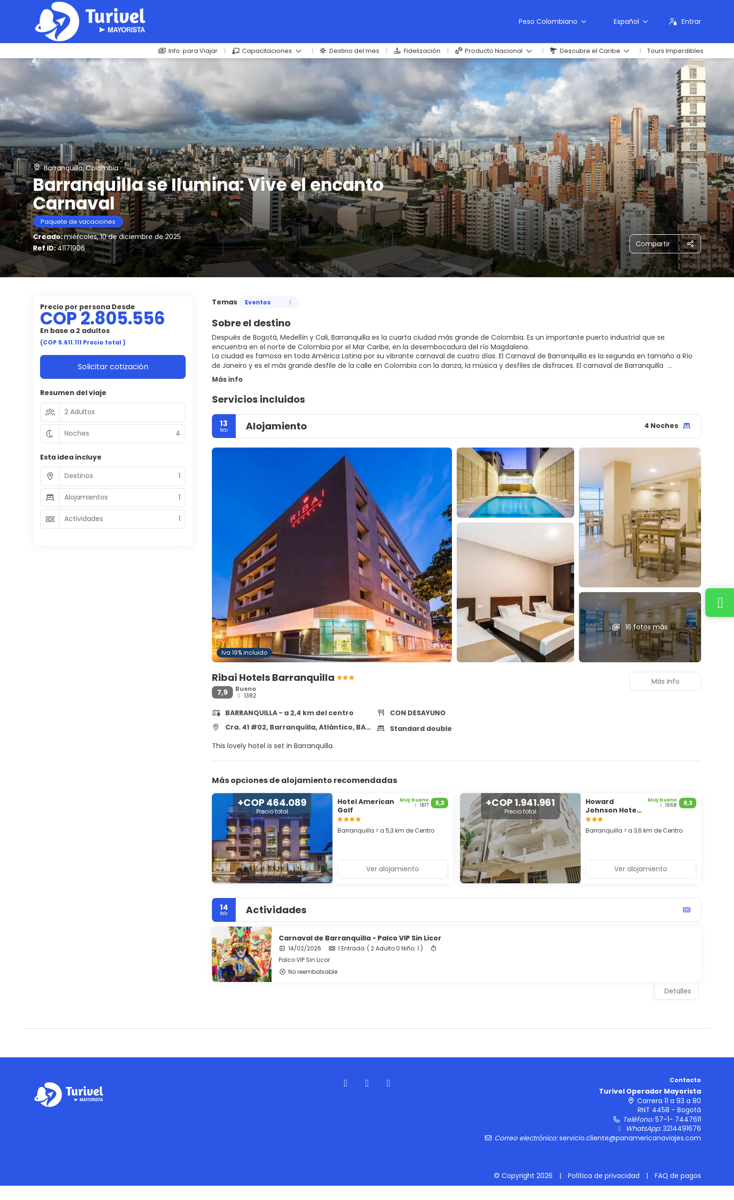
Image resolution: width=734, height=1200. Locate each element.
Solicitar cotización (113, 366)
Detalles (677, 991)
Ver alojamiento (392, 869)
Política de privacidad (604, 1175)
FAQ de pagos (678, 1175)
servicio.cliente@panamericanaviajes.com (630, 1138)
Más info (227, 379)
